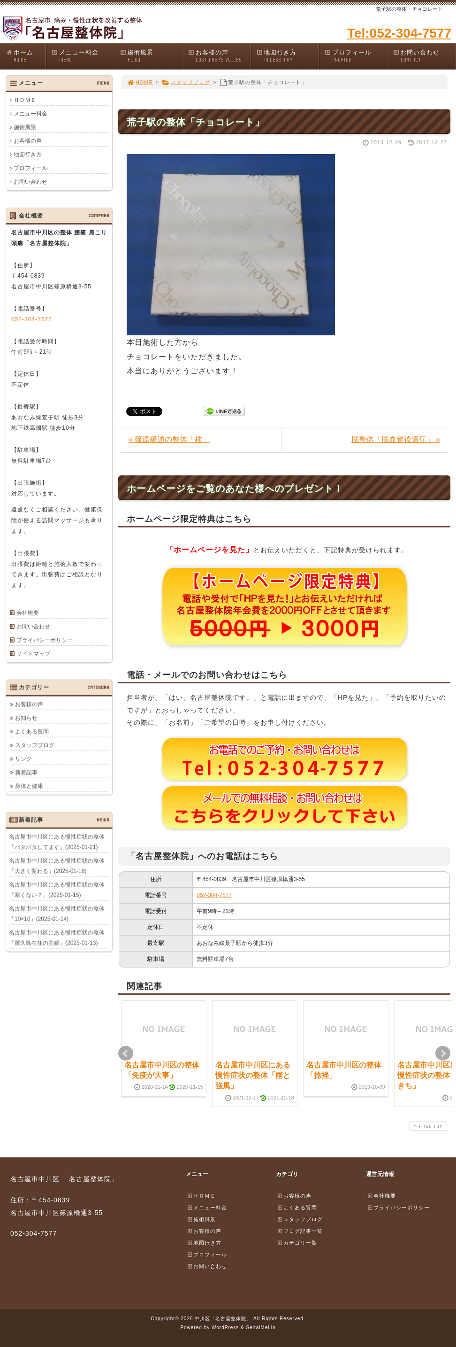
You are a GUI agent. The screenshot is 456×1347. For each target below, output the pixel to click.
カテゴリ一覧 (297, 1243)
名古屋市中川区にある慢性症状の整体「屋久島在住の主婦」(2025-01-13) (57, 937)
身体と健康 (29, 785)
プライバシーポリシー (44, 640)
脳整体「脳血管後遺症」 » (395, 439)
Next (442, 1053)
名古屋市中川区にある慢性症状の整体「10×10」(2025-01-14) (57, 913)
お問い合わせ (424, 56)
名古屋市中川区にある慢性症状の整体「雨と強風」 (252, 1075)
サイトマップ (33, 653)
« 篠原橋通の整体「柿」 (169, 439)
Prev (125, 1053)
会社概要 (27, 613)
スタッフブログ (186, 82)
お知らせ (26, 717)
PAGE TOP (427, 1126)
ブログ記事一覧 (300, 1231)
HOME (140, 82)
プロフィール (355, 56)
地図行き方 (287, 56)
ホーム (26, 56)
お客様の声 (219, 56)
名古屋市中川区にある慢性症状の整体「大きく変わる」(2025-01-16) (57, 865)
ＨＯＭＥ (25, 100)
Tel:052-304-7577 (399, 33)
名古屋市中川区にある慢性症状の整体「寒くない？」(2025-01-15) (57, 889)
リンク (23, 758)
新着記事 (26, 772)
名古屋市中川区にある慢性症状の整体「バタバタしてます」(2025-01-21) (57, 841)
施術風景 (151, 56)
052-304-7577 (214, 895)
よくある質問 (32, 731)
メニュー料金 (82, 56)
